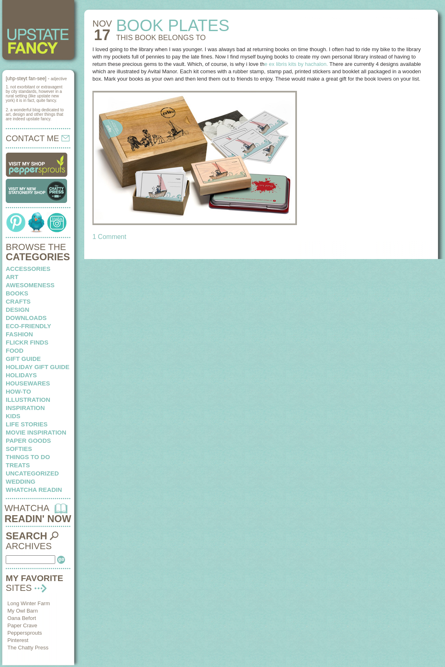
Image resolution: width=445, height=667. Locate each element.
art (12, 276)
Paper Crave (22, 625)
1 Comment (109, 236)
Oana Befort (21, 618)
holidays (21, 375)
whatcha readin (34, 489)
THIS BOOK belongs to (161, 38)
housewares (28, 383)
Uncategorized (32, 473)
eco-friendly (28, 325)
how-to (18, 391)
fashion (19, 334)
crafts (18, 301)
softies (19, 448)
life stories (26, 424)
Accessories (28, 268)
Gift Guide (23, 358)
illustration (28, 399)
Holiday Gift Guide (38, 366)
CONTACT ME (38, 138)
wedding (21, 481)
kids (13, 415)
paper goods (28, 440)
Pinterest (17, 640)
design (17, 309)
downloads (26, 317)
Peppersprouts (24, 633)
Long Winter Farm (28, 603)
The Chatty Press (27, 647)
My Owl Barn (22, 611)
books (17, 293)
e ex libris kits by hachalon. (296, 64)
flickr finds (27, 342)
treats (18, 465)
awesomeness (30, 285)
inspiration (25, 407)
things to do (28, 456)
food (14, 350)
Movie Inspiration (36, 432)
